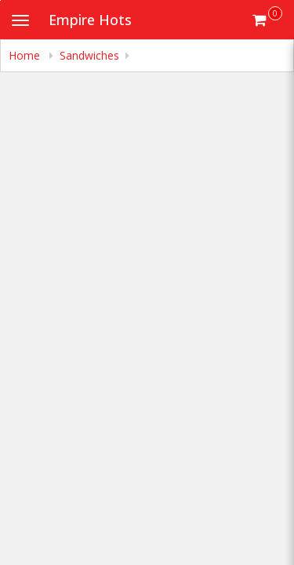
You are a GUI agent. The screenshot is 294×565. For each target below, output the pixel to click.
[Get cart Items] (267, 19)
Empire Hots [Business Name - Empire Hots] (90, 19)
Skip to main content (0, 0)
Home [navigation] (26, 55)
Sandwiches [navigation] (89, 55)
